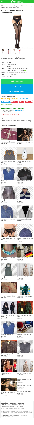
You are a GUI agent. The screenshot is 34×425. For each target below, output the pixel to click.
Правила (14, 404)
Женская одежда (14, 7)
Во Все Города (24, 98)
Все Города (13, 403)
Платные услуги (5, 404)
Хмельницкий (11, 64)
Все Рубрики (4, 403)
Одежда (4, 7)
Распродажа (28, 101)
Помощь (20, 404)
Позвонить (17, 86)
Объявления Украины (7, 6)
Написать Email (17, 92)
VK (17, 406)
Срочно (21, 101)
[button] (16, 47)
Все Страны (21, 403)
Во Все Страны (5, 101)
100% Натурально (6, 104)
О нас (21, 406)
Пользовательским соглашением (10, 415)
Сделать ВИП (14, 98)
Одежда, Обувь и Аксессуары (24, 6)
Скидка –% (15, 101)
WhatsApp (17, 81)
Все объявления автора (20, 68)
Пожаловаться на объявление (10, 114)
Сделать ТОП (5, 98)
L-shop (9, 68)
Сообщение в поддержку (8, 406)
